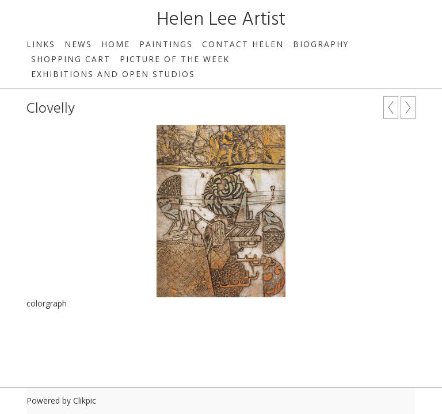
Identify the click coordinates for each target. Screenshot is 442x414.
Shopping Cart (70, 58)
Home (115, 44)
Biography (321, 44)
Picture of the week (175, 58)
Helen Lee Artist (221, 20)
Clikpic (84, 400)
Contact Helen (243, 44)
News (78, 44)
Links (40, 44)
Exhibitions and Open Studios (113, 73)
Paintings (166, 44)
